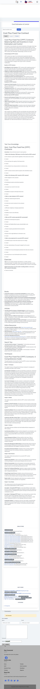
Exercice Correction (9, 270)
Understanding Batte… (11, 596)
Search (19, 29)
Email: (22, 620)
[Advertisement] (20, 9)
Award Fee (6, 556)
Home (5, 664)
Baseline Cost (7, 545)
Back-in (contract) (7, 560)
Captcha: (3, 641)
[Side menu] (21, 2)
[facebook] (6, 657)
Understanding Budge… (17, 593)
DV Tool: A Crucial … (12, 597)
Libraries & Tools (7, 668)
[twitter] (15, 680)
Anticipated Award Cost (9, 544)
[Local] (17, 2)
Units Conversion (23, 666)
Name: (3, 620)
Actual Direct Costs (8, 552)
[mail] (6, 680)
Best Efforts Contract (8, 558)
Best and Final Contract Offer (10, 563)
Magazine (22, 670)
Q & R (5, 666)
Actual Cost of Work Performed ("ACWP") (12, 536)
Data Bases (22, 668)
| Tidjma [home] (27, 686)
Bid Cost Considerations (9, 564)
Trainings (6, 670)
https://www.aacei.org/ (17, 331)
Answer (6, 159)
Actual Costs (6, 543)
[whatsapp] (18, 680)
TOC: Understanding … (9, 599)
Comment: (4, 638)
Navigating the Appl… (16, 590)
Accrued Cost (7, 531)
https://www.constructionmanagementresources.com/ (15, 336)
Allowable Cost (7, 555)
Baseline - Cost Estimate (9, 547)
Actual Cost (6, 534)
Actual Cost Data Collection (9, 535)
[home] (29, 2)
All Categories (7, 605)
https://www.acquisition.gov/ (27, 327)
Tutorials (21, 664)
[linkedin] (8, 680)
